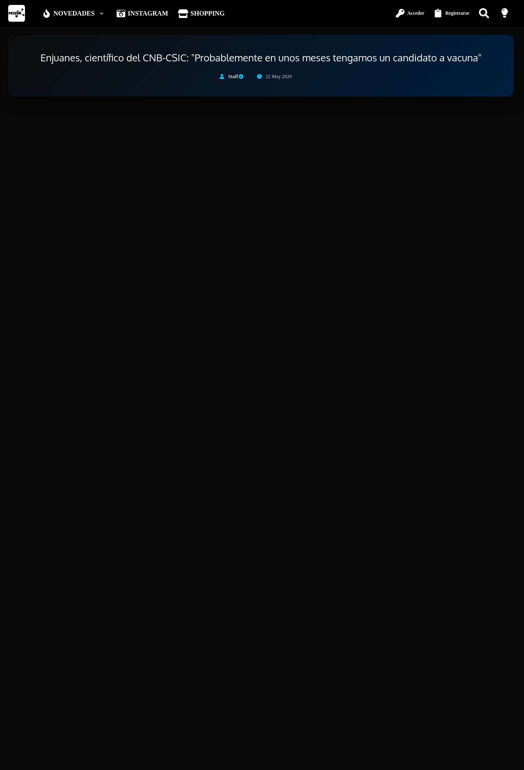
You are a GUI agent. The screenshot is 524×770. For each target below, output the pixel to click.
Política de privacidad (435, 759)
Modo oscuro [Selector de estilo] (41, 759)
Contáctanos (352, 759)
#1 (509, 183)
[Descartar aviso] (506, 117)
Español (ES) (83, 759)
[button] (103, 13)
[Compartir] (499, 183)
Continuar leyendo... (95, 487)
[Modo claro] (505, 13)
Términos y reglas (388, 759)
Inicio (487, 759)
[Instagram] (511, 738)
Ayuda (470, 759)
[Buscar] (484, 13)
